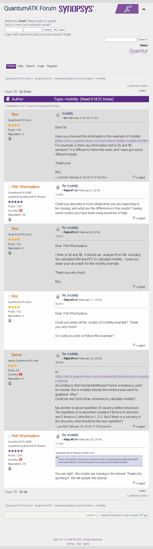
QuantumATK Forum (30, 8)
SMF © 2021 (75, 539)
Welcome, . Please (20, 21)
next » (144, 86)
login (39, 21)
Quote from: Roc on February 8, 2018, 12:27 (75, 453)
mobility (67, 113)
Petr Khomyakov (26, 186)
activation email (39, 25)
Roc (15, 114)
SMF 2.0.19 (60, 539)
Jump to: (91, 515)
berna (16, 355)
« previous (133, 86)
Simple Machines (93, 539)
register (51, 21)
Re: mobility (70, 186)
